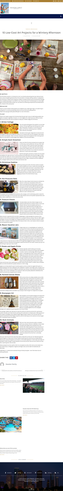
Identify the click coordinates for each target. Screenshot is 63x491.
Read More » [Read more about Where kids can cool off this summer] (2, 454)
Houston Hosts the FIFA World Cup (31, 408)
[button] (0, 16)
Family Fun (28, 29)
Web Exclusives (34, 29)
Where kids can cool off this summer (8, 448)
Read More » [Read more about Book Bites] (2, 385)
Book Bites (2, 378)
